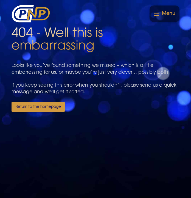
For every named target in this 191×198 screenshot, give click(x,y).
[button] (164, 14)
